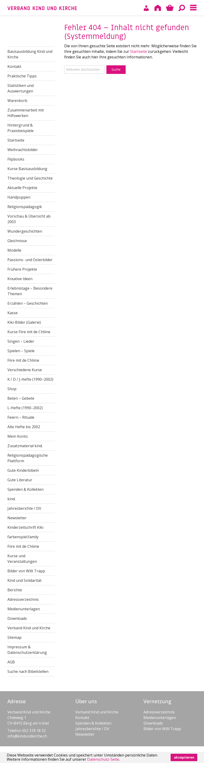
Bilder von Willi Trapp (26, 570)
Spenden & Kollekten (25, 489)
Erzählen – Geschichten (27, 303)
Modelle (14, 250)
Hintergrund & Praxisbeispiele (20, 128)
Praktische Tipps (22, 76)
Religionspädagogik (24, 206)
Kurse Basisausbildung (27, 168)
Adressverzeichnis (23, 599)
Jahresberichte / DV (24, 508)
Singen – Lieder (20, 341)
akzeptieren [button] (184, 757)
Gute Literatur (19, 479)
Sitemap (14, 637)
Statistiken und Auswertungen (20, 88)
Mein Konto (17, 436)
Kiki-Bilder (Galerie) (24, 322)
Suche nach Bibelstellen (27, 671)
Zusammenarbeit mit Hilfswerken (25, 113)
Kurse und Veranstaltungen (22, 558)
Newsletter (17, 517)
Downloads (17, 618)
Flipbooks (15, 159)
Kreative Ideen (19, 278)
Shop (11, 388)
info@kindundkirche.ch (27, 736)
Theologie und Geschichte (30, 178)
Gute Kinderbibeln (23, 470)
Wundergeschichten (24, 231)
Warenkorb (17, 100)
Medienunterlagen (23, 608)
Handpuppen (18, 197)
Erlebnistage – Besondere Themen (29, 291)
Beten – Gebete (20, 398)
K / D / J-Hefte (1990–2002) (30, 379)
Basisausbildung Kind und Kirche (29, 54)
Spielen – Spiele (21, 350)
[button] (121, 760)
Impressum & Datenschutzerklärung (27, 649)
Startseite (138, 51)
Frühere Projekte (22, 269)
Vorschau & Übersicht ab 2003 (29, 219)
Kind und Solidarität (24, 580)
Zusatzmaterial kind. (25, 445)
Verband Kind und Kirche (28, 627)
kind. (11, 498)
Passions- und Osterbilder (30, 259)
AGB (11, 662)
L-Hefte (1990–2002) (25, 407)
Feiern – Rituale (20, 417)
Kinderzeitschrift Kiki (25, 527)
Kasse (12, 312)
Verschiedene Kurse (24, 369)
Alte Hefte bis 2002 (23, 426)
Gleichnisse (17, 240)
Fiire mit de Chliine (23, 360)
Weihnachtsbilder (22, 149)
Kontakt (14, 66)
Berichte (14, 589)
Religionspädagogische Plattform (27, 458)
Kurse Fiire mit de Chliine (28, 331)
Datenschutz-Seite (103, 759)
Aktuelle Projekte (22, 187)
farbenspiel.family (22, 536)
